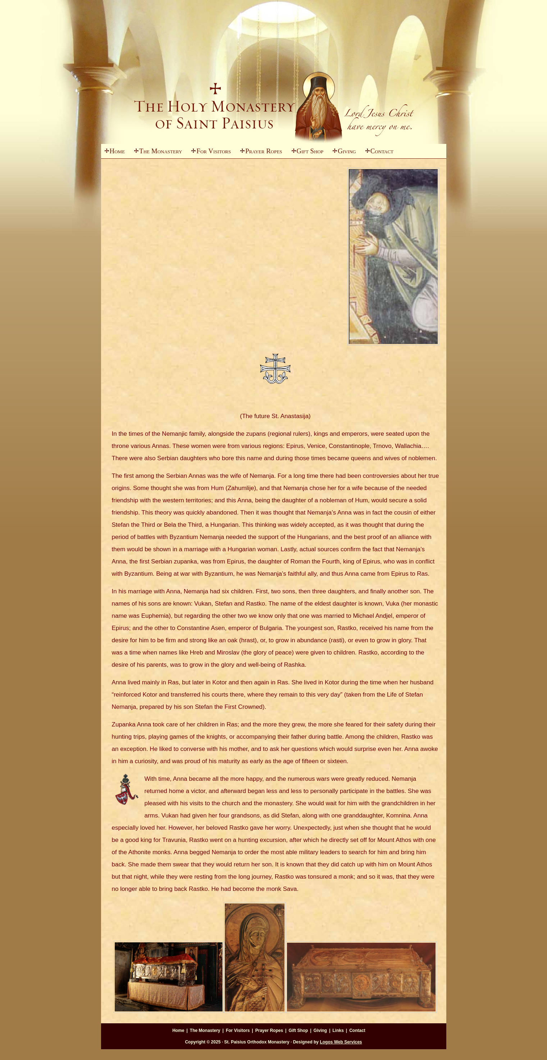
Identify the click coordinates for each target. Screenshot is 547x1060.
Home (117, 151)
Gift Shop (310, 151)
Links (338, 1030)
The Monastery (156, 152)
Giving (342, 152)
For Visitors (209, 152)
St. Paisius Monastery (273, 90)
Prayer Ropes (263, 151)
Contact (381, 151)
